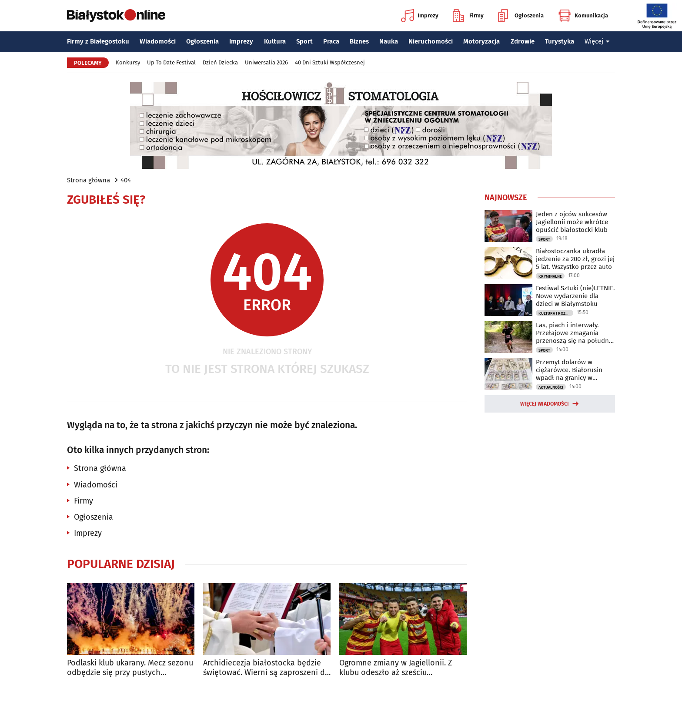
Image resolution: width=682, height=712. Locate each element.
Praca (331, 41)
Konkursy (128, 62)
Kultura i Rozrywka (555, 313)
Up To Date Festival (171, 62)
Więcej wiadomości (544, 404)
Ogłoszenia (521, 15)
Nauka (388, 41)
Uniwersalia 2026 (266, 62)
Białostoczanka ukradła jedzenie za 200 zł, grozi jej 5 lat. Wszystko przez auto (575, 259)
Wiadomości (158, 41)
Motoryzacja (481, 41)
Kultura (275, 41)
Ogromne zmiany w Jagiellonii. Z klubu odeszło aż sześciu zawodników (395, 667)
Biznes (359, 41)
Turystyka (559, 41)
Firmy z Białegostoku (98, 41)
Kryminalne (550, 276)
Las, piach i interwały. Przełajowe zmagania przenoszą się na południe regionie (575, 333)
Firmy (468, 15)
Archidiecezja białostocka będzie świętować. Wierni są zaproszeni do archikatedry (266, 667)
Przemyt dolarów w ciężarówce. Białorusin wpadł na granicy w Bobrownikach (569, 370)
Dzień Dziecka (220, 62)
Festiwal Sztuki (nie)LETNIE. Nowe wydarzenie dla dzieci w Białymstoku (575, 296)
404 (125, 180)
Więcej (597, 41)
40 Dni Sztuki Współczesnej (330, 62)
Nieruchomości (430, 41)
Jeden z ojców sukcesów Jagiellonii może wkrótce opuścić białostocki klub (572, 222)
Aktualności (550, 387)
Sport (304, 41)
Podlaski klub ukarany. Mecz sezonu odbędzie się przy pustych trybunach (130, 667)
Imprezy (419, 15)
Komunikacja (583, 15)
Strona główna (88, 180)
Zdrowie (523, 41)
